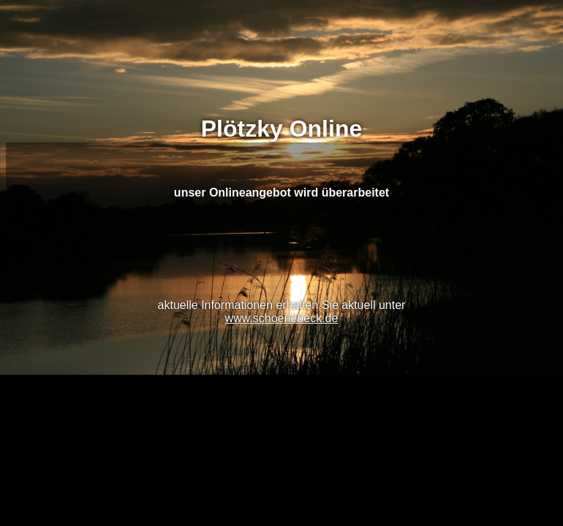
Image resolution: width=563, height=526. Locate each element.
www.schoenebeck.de (282, 318)
